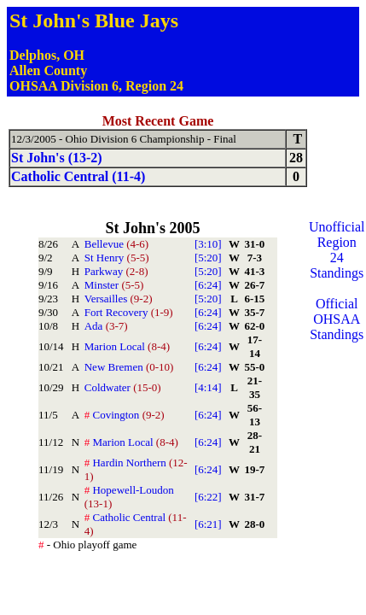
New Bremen (129, 366)
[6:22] (208, 496)
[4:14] (208, 387)
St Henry (116, 257)
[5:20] (208, 257)
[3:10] (208, 243)
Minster (114, 284)
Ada (106, 325)
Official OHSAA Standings (336, 319)
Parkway (116, 271)
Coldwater (122, 387)
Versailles (118, 298)
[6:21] (208, 524)
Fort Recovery (128, 312)
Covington (124, 414)
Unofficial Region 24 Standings (336, 250)
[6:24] (208, 284)
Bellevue (116, 243)
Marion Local (127, 346)
